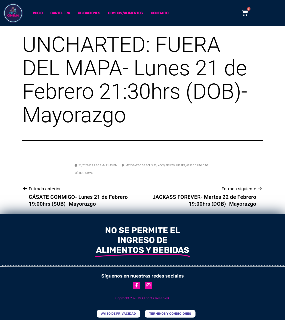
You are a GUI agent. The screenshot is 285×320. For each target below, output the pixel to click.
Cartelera (60, 13)
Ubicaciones (89, 13)
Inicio (38, 13)
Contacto (160, 13)
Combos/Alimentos (125, 13)
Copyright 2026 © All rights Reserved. (142, 298)
